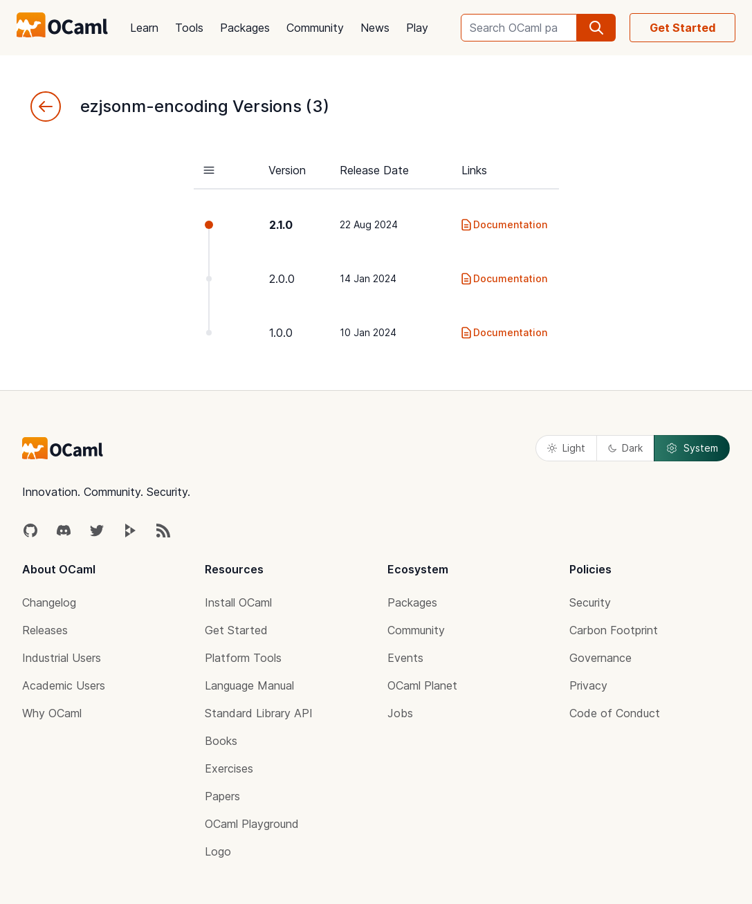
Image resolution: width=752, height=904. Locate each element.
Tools (189, 28)
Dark (625, 448)
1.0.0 (281, 333)
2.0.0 (282, 279)
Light (566, 448)
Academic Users (63, 685)
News (374, 28)
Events (405, 658)
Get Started (682, 28)
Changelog (49, 602)
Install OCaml (238, 602)
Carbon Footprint (613, 630)
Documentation (503, 225)
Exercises (229, 768)
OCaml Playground (252, 824)
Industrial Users (61, 658)
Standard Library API (259, 713)
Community (315, 28)
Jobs (400, 713)
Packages (245, 28)
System (692, 448)
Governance (600, 658)
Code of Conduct (614, 713)
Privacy (588, 685)
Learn (144, 28)
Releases (45, 630)
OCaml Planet (422, 685)
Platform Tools (243, 658)
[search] (596, 27)
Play (417, 28)
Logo (218, 851)
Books (221, 741)
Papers (222, 796)
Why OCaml (52, 713)
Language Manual (249, 685)
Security (590, 602)
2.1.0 (281, 225)
